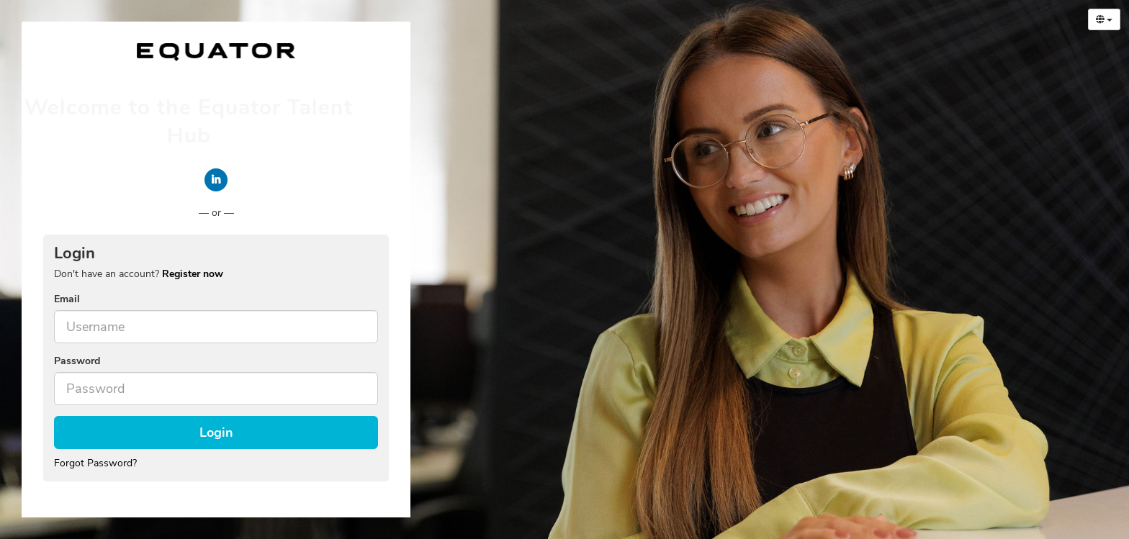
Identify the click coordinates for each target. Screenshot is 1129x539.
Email (67, 299)
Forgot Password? (95, 463)
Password (77, 361)
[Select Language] (1104, 19)
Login (216, 432)
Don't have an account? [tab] (138, 274)
